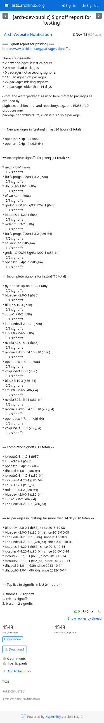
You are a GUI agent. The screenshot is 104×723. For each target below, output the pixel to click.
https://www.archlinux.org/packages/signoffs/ (36, 49)
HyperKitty (53, 716)
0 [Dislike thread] (85, 611)
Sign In (69, 5)
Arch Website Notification (28, 34)
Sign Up (91, 5)
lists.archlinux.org (28, 5)
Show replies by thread (85, 618)
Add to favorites (16, 671)
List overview (12, 639)
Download (14, 649)
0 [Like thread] (77, 611)
